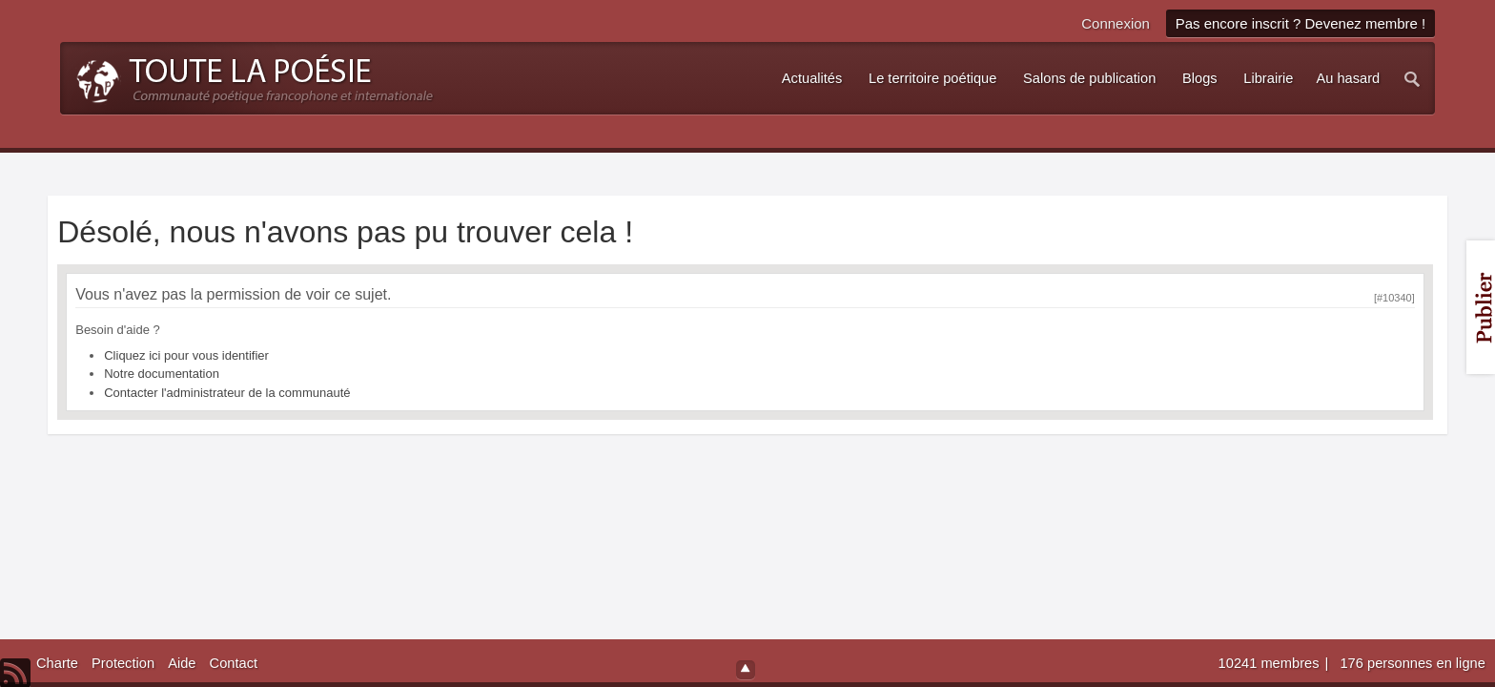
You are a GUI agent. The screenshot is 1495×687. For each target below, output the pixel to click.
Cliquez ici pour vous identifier (186, 355)
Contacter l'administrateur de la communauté (227, 392)
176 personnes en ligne (1412, 663)
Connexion (1115, 23)
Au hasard (1348, 78)
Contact (234, 663)
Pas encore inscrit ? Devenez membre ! (1301, 23)
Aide (181, 663)
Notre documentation (161, 373)
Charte (57, 663)
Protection (123, 663)
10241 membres (1271, 663)
